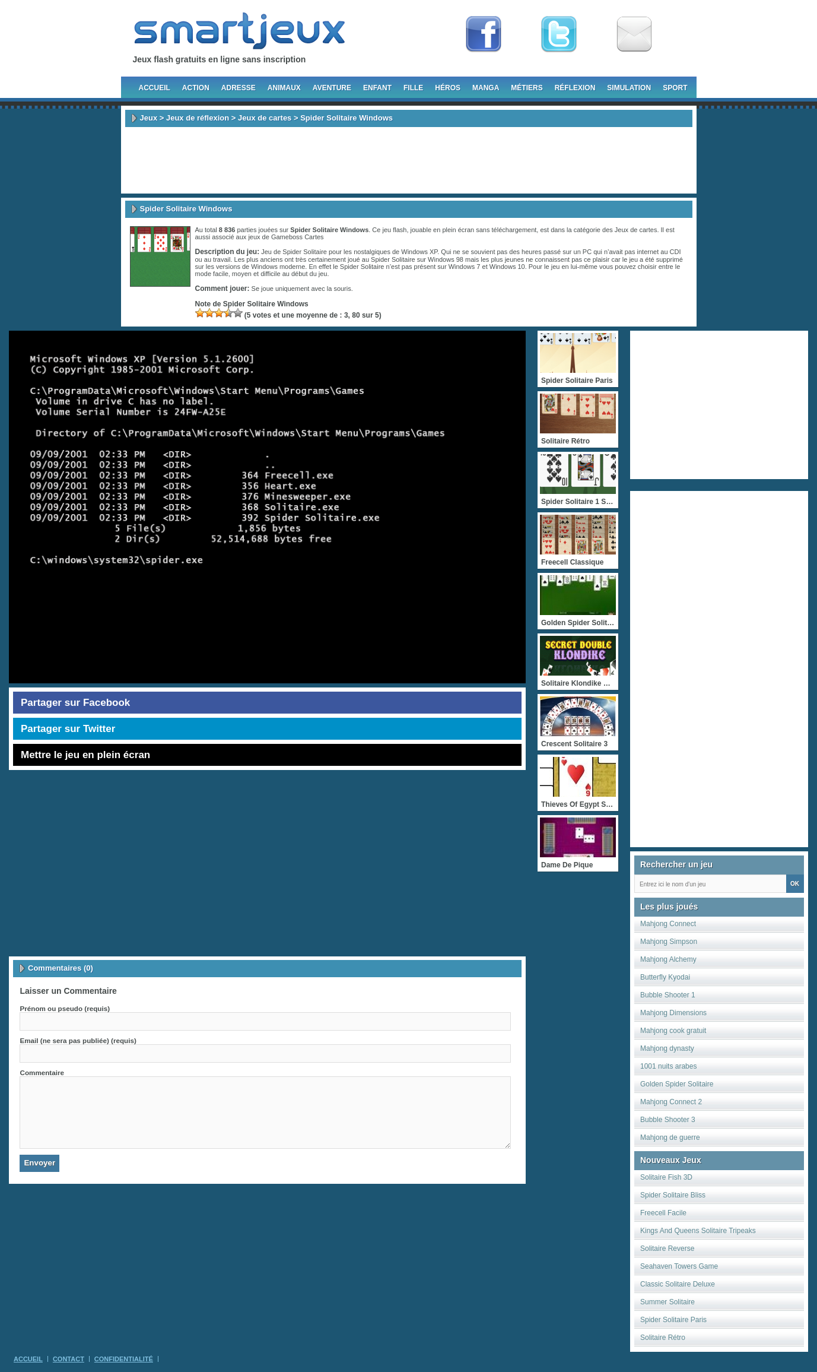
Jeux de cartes (264, 117)
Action (195, 88)
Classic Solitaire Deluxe (677, 1284)
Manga (485, 88)
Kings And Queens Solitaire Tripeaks (698, 1231)
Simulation (629, 88)
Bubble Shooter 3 (667, 1120)
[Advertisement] (409, 160)
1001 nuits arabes (668, 1066)
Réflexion (575, 88)
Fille (413, 88)
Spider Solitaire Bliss (672, 1195)
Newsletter (634, 34)
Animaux (284, 88)
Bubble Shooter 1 (667, 995)
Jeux (149, 117)
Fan (484, 34)
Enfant (377, 88)
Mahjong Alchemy (668, 959)
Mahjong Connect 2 (671, 1102)
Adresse (238, 88)
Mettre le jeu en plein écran (85, 755)
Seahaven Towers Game (679, 1266)
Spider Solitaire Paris (673, 1320)
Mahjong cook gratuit (673, 1030)
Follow (559, 34)
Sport (675, 88)
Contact (68, 1359)
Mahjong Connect (668, 924)
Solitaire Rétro (662, 1337)
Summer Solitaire (667, 1302)
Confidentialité (123, 1359)
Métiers (526, 88)
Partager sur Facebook (75, 702)
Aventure (332, 88)
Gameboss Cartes (297, 236)
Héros (447, 88)
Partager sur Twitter (68, 728)
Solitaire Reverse (667, 1248)
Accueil (154, 88)
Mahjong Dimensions (673, 1013)
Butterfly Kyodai (665, 977)
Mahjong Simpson (668, 941)
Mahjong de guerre (670, 1137)
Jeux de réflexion (197, 117)
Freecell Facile (663, 1213)
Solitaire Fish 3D (666, 1177)
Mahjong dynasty (667, 1048)
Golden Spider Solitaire (676, 1084)
